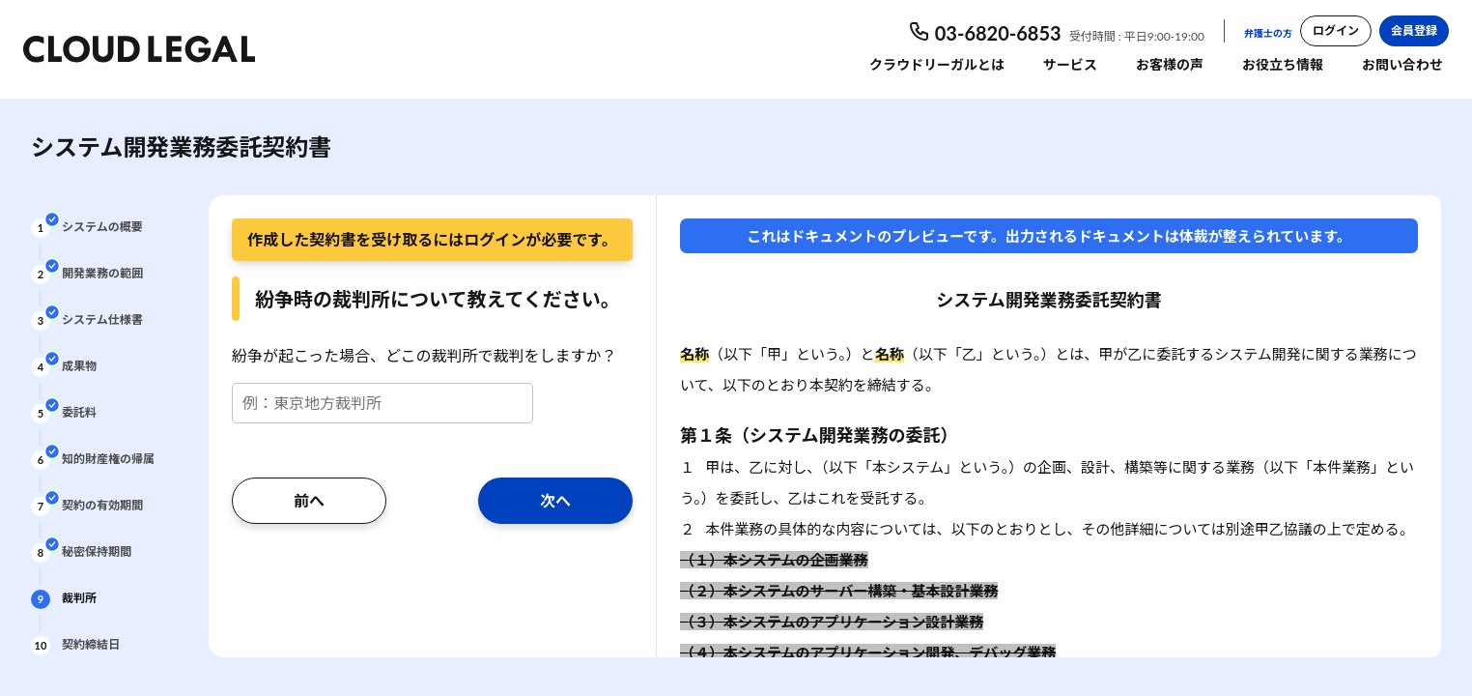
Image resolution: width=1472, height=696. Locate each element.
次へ (555, 500)
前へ (309, 500)
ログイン (1336, 30)
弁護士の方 (1268, 33)
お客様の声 (1169, 64)
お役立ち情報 (1282, 64)
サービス (1070, 64)
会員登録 (1414, 30)
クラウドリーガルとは (937, 64)
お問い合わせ (1402, 64)
